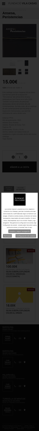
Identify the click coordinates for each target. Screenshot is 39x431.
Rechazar (7, 236)
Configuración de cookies (26, 236)
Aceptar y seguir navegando (19, 231)
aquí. (31, 227)
